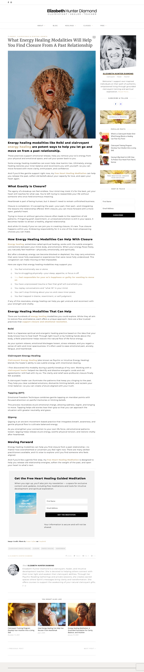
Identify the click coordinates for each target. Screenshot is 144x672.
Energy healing (16, 244)
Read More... (124, 92)
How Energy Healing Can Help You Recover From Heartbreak (51, 629)
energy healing (19, 146)
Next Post (90, 648)
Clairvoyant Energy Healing (20, 548)
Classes (87, 26)
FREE (102, 26)
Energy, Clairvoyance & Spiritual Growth (28, 36)
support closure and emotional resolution (44, 322)
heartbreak (60, 548)
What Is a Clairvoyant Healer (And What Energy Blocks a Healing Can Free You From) (123, 136)
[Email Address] (66, 508)
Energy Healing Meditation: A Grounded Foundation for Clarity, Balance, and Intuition (80, 630)
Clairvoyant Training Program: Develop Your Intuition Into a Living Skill (21, 630)
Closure (36, 548)
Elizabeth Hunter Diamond (21, 556)
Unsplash (42, 541)
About (40, 26)
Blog (55, 26)
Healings (69, 26)
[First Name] (66, 501)
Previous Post (16, 648)
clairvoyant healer (17, 370)
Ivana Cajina (31, 541)
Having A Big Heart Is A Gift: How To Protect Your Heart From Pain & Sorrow (123, 159)
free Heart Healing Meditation (70, 173)
